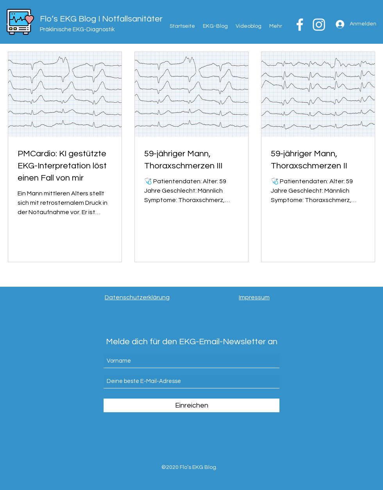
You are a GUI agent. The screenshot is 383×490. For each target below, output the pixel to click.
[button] (275, 26)
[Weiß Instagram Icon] (319, 24)
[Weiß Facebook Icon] (300, 24)
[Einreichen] (191, 405)
